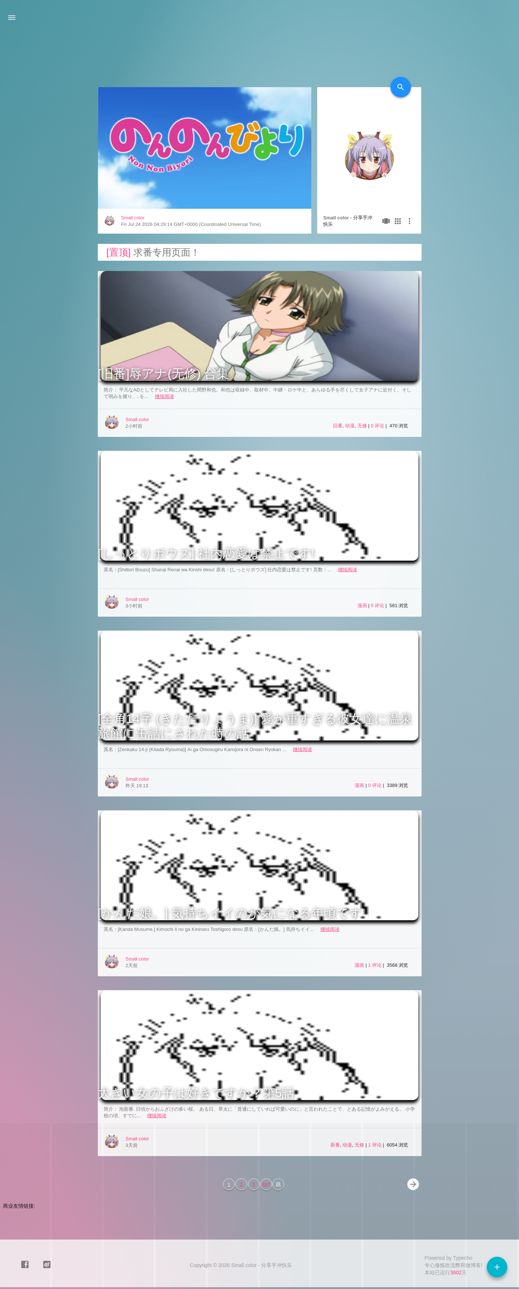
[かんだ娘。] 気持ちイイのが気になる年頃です (230, 913)
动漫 (350, 425)
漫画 (362, 605)
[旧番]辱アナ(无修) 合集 (163, 373)
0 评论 (378, 425)
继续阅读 (164, 396)
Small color (133, 217)
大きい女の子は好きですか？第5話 (196, 1093)
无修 (362, 425)
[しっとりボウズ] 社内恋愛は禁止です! (206, 553)
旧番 (337, 425)
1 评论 (375, 965)
